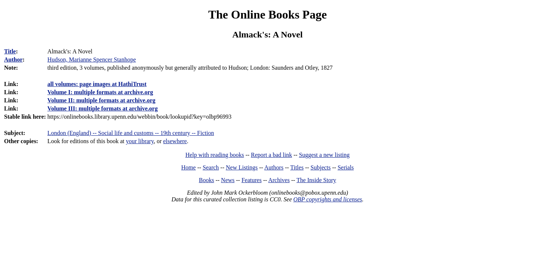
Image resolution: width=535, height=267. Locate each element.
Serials (346, 167)
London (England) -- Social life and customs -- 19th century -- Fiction (131, 133)
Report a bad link (271, 155)
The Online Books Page (267, 14)
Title (10, 51)
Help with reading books (214, 155)
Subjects (321, 167)
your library (140, 141)
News (227, 180)
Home (188, 167)
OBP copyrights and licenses (327, 199)
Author (13, 59)
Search (211, 167)
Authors (273, 167)
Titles (297, 167)
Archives (279, 180)
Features (251, 180)
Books (206, 180)
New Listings (242, 167)
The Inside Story (316, 180)
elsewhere (175, 141)
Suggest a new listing (324, 155)
